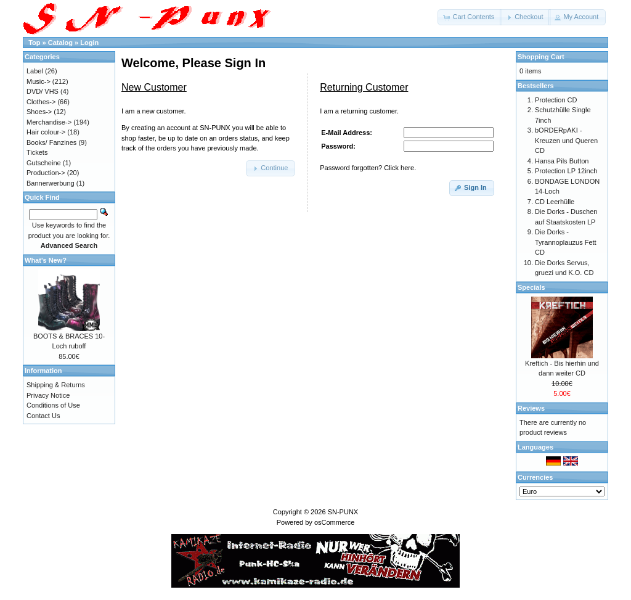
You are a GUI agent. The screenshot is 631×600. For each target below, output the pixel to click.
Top (34, 42)
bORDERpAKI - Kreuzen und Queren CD (566, 140)
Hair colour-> (45, 132)
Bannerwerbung (50, 183)
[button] (470, 17)
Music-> (38, 81)
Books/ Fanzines (51, 142)
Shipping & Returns (55, 384)
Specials (531, 287)
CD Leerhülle (554, 201)
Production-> (45, 172)
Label (34, 71)
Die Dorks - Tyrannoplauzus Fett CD (565, 242)
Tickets (36, 152)
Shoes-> (39, 111)
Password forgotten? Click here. (368, 167)
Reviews (531, 408)
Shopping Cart (541, 56)
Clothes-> (40, 101)
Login (89, 42)
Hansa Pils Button (561, 161)
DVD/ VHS (42, 91)
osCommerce (334, 522)
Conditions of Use (53, 405)
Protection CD (556, 100)
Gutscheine (43, 162)
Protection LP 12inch (566, 171)
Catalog (60, 42)
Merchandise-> (48, 122)
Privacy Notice (48, 395)
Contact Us (43, 415)
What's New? (46, 260)
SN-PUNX (343, 512)
